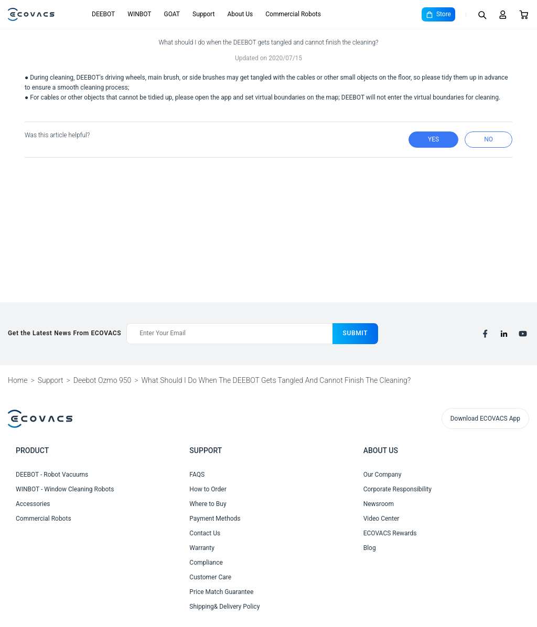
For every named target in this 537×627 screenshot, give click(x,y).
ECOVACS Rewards (390, 533)
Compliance (206, 562)
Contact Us (204, 533)
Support (203, 14)
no (488, 139)
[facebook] (485, 333)
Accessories (33, 504)
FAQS (197, 474)
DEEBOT (103, 14)
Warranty (201, 548)
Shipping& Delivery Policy (224, 606)
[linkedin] (504, 333)
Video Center (381, 518)
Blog (369, 548)
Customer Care (210, 577)
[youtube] (523, 333)
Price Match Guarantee (221, 592)
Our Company (382, 474)
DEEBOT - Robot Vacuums (52, 474)
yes (433, 139)
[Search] (482, 14)
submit (355, 333)
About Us (240, 14)
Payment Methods (214, 518)
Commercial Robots (293, 14)
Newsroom (378, 504)
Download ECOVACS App (485, 418)
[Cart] (524, 14)
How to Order (207, 489)
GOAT (172, 14)
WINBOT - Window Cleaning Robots (65, 489)
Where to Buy (207, 504)
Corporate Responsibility (397, 489)
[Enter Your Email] (229, 333)
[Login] (503, 14)
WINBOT (139, 14)
